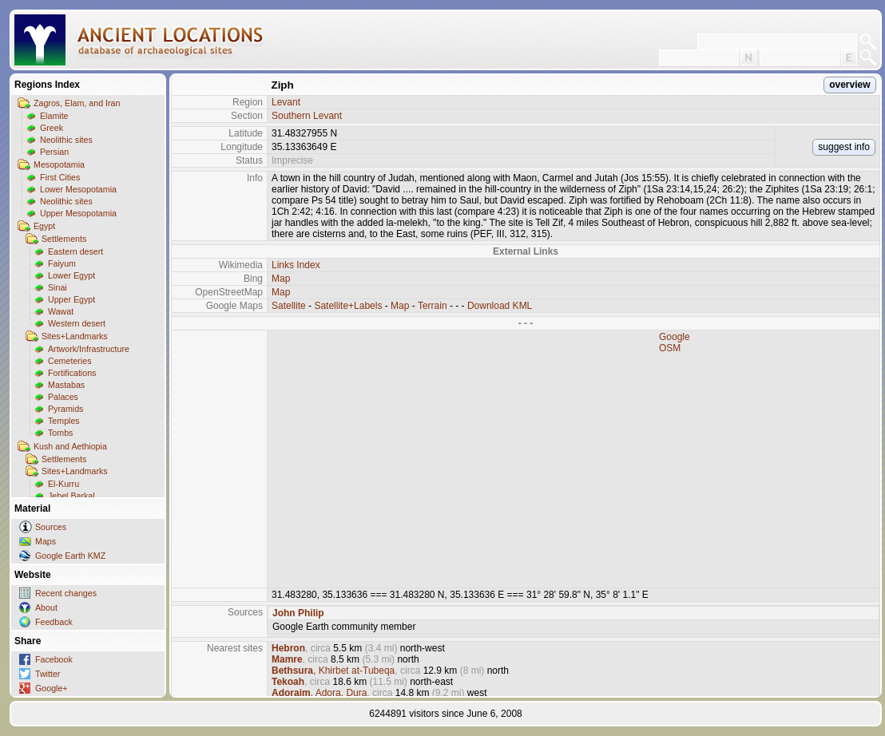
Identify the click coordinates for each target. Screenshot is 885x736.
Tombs (60, 432)
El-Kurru (63, 484)
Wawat (60, 311)
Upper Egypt (71, 299)
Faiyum (62, 263)
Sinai (57, 287)
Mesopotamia (59, 164)
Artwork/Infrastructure (88, 349)
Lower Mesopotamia (78, 189)
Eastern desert (75, 251)
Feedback (54, 622)
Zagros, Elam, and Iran (77, 103)
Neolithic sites (66, 139)
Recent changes (66, 593)
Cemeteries (69, 361)
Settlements (64, 238)
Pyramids (65, 409)
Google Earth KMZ (70, 555)
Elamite (54, 116)
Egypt (44, 226)
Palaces (63, 397)
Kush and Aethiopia (70, 446)
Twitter (47, 674)
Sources (50, 527)
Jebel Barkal (71, 496)
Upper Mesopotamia (78, 213)
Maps (45, 541)
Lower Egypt (71, 275)
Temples (64, 420)
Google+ (51, 688)
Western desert (76, 323)
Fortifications (72, 373)
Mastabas (66, 385)
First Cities (60, 177)
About (46, 607)
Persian (54, 151)
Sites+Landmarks (75, 336)
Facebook (54, 659)
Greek (51, 128)
